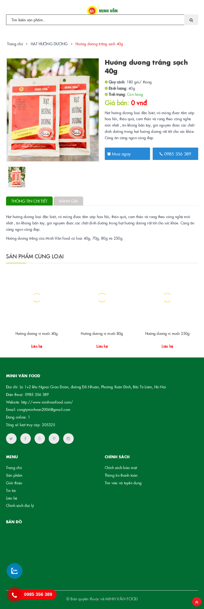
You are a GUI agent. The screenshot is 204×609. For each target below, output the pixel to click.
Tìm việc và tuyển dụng (123, 482)
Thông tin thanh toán (121, 475)
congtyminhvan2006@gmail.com (43, 409)
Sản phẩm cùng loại (35, 256)
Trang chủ (14, 467)
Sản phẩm (14, 475)
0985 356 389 (175, 154)
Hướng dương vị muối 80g (102, 333)
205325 (48, 424)
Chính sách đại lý (20, 505)
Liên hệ (11, 498)
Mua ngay (119, 154)
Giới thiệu (14, 482)
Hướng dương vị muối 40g (37, 333)
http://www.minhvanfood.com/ (47, 402)
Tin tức (11, 490)
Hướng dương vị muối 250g (167, 333)
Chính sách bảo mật (121, 467)
